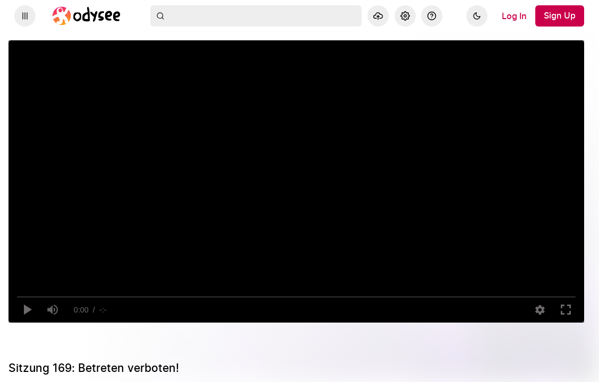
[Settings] (405, 16)
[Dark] (476, 16)
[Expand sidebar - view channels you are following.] (25, 16)
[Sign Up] (559, 16)
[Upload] (378, 16)
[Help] (431, 16)
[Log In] (514, 16)
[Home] (86, 16)
